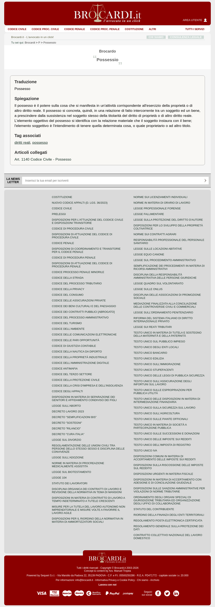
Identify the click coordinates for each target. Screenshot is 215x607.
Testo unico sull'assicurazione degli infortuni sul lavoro (162, 383)
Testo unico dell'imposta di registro (162, 444)
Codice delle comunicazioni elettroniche (84, 334)
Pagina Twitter (167, 591)
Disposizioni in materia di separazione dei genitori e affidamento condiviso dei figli (84, 398)
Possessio (49, 42)
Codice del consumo (67, 294)
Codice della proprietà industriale (79, 357)
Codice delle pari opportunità (75, 340)
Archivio (154, 580)
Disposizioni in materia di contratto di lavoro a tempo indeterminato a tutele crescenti (88, 499)
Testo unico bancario (150, 352)
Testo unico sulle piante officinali (161, 419)
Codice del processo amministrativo (80, 317)
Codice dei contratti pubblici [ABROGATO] (83, 311)
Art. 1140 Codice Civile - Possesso (42, 159)
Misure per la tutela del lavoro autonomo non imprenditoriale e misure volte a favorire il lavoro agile (88, 510)
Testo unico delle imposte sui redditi (162, 439)
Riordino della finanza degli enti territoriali (169, 514)
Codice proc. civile (45, 29)
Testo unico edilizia (149, 358)
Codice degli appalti (67, 391)
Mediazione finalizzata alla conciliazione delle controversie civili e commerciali (165, 305)
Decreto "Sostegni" (67, 422)
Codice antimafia (65, 368)
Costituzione (134, 29)
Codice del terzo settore (72, 374)
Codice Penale (74, 29)
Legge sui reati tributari (153, 327)
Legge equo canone (149, 254)
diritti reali (22, 142)
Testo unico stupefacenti (153, 369)
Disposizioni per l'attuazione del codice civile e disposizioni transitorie (87, 221)
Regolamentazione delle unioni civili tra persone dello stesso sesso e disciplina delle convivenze (88, 448)
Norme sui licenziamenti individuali (160, 197)
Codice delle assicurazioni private (79, 300)
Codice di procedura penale (74, 257)
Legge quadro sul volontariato (158, 283)
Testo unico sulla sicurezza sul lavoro (164, 407)
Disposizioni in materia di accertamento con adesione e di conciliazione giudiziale (167, 481)
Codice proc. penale (104, 29)
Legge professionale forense (157, 208)
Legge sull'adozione (68, 457)
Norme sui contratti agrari (155, 234)
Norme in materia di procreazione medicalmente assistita (78, 465)
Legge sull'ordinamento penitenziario (163, 312)
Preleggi (59, 214)
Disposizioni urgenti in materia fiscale (163, 473)
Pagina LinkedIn (176, 591)
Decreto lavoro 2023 (68, 411)
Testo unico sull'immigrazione (157, 364)
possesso (40, 142)
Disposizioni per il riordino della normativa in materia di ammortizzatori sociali (87, 520)
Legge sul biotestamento (71, 472)
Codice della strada (68, 277)
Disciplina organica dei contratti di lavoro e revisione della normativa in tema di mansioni (87, 490)
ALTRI (152, 29)
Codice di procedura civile (72, 228)
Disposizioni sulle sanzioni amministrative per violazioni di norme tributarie (169, 490)
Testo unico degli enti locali (156, 347)
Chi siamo (142, 580)
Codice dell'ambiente (68, 328)
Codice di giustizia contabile (74, 345)
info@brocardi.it (84, 580)
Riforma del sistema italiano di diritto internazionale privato (163, 320)
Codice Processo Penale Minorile (78, 272)
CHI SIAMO (156, 37)
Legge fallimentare (149, 214)
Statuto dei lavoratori (69, 483)
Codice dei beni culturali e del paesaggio (84, 306)
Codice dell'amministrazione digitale (80, 362)
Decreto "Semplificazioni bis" (74, 417)
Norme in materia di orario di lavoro (162, 202)
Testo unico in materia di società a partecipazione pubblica (160, 426)
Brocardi (30, 42)
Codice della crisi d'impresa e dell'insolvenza (87, 385)
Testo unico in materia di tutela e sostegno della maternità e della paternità (168, 334)
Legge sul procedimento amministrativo (165, 260)
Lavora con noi (107, 584)
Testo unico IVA (145, 450)
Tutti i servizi (194, 29)
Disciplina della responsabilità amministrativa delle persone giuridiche (165, 276)
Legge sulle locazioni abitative (158, 248)
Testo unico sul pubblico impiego (159, 341)
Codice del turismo (67, 323)
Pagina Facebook (158, 591)
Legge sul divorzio (66, 439)
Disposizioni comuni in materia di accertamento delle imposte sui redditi (164, 458)
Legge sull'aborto (66, 405)
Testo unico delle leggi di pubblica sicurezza (169, 375)
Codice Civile (17, 29)
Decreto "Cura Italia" (68, 434)
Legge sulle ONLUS (148, 289)
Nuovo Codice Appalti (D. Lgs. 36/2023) (80, 202)
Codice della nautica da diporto (77, 351)
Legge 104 (59, 477)
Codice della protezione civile (76, 379)
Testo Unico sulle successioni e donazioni (167, 433)
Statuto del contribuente (154, 509)
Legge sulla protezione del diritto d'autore (168, 219)
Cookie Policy (127, 580)
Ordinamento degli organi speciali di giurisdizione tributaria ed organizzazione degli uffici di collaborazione (167, 500)
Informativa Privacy (106, 580)
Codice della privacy (68, 289)
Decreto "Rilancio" (66, 428)
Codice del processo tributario (77, 283)
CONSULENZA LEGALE (186, 37)
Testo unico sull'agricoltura (157, 413)
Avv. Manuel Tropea (120, 570)
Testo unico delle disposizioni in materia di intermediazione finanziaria (167, 400)
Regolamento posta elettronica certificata (168, 520)
